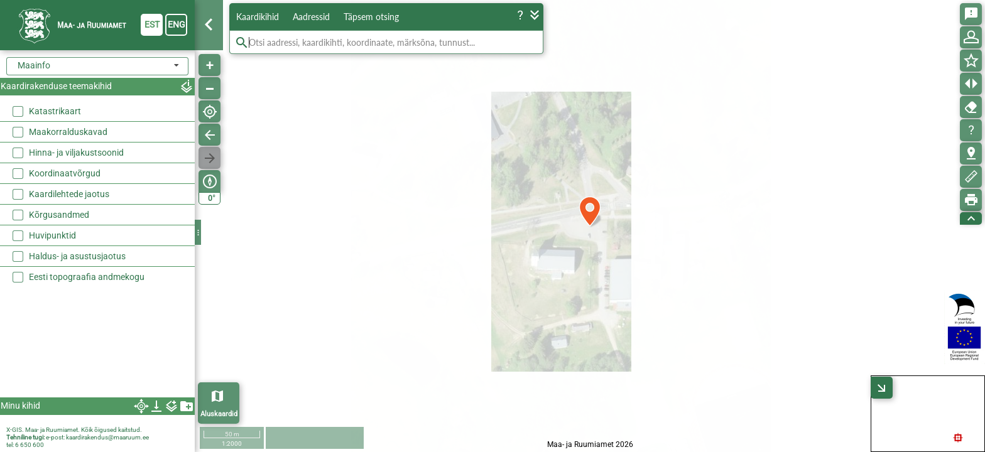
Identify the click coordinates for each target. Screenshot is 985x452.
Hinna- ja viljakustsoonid (76, 153)
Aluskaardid (218, 414)
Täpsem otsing (371, 16)
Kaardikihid (257, 16)
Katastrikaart (55, 111)
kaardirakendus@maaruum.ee (107, 437)
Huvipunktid (52, 235)
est (152, 24)
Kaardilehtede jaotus (69, 194)
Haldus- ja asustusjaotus (77, 256)
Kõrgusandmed (59, 215)
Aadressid (311, 16)
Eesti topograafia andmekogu (86, 277)
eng (176, 24)
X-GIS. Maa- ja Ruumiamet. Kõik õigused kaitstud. (74, 429)
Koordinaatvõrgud (65, 173)
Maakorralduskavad (68, 132)
